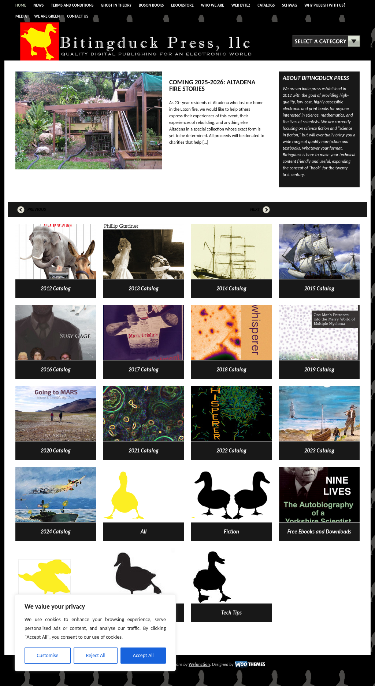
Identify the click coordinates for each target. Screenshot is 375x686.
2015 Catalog (319, 288)
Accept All (143, 655)
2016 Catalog (56, 369)
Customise (48, 655)
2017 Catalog (144, 369)
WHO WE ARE (212, 5)
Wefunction (199, 664)
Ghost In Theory (116, 5)
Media (21, 16)
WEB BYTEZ (240, 5)
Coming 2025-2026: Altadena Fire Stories (212, 85)
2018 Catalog (231, 369)
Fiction (231, 531)
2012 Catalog (56, 288)
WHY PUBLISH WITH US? (324, 5)
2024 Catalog (56, 531)
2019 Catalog (319, 369)
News (38, 5)
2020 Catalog (56, 450)
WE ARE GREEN (47, 16)
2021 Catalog (144, 450)
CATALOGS (266, 5)
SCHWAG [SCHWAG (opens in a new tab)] (289, 5)
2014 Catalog (231, 288)
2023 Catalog (319, 450)
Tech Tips (231, 612)
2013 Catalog (144, 288)
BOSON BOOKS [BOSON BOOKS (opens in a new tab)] (151, 5)
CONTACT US (77, 16)
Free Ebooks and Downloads (319, 531)
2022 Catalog (231, 450)
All (143, 531)
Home (20, 5)
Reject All (95, 655)
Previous (31, 209)
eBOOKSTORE (182, 5)
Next (260, 209)
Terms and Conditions (72, 5)
